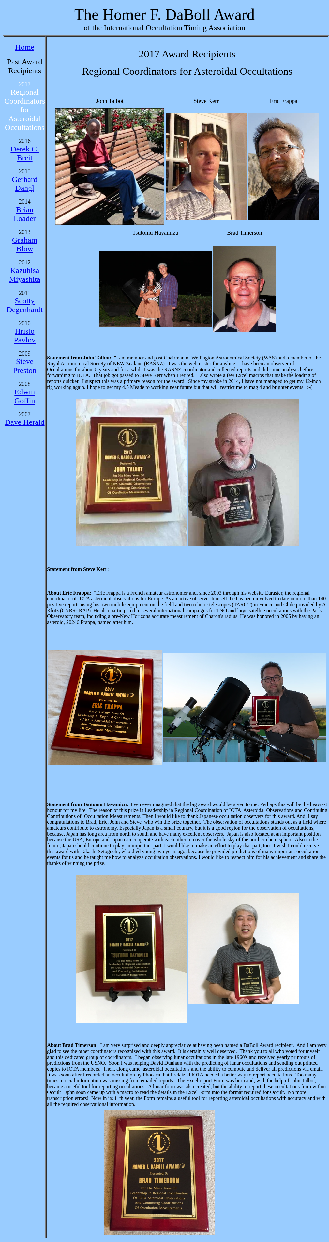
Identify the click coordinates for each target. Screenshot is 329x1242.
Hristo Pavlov (25, 335)
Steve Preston (25, 365)
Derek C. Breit (24, 153)
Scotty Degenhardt (25, 305)
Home (24, 47)
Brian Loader (25, 214)
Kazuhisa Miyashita (24, 274)
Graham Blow (24, 244)
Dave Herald (25, 422)
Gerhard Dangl (24, 183)
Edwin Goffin (24, 396)
